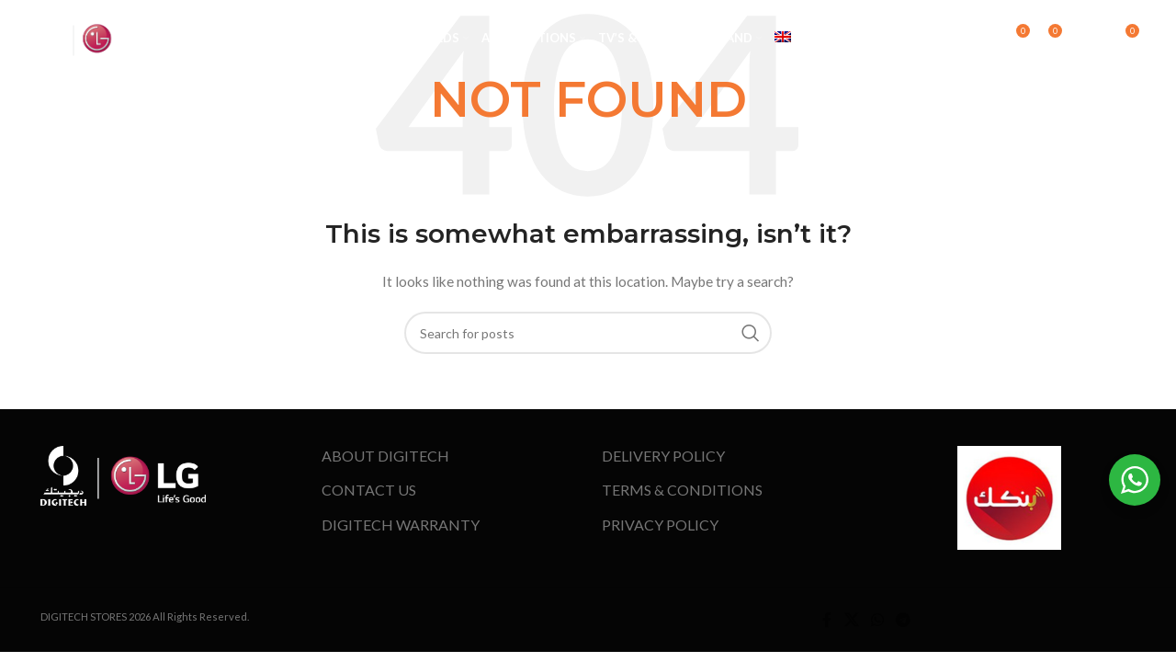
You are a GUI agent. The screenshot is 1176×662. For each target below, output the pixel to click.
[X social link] (851, 619)
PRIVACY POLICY (660, 524)
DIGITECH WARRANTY (401, 524)
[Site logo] (92, 40)
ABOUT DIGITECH (385, 455)
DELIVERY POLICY (663, 455)
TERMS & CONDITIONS (682, 489)
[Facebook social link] (827, 619)
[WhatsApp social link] (877, 619)
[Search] (989, 41)
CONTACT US (369, 489)
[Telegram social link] (903, 619)
